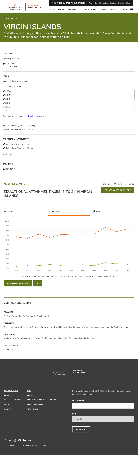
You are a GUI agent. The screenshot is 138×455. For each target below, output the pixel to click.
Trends (56, 211)
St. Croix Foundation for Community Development (26, 316)
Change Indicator (13, 184)
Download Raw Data (17, 283)
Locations (9, 18)
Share (129, 184)
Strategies (103, 2)
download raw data (36, 116)
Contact (30, 395)
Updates (7, 409)
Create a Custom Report (118, 190)
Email (118, 184)
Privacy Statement (35, 404)
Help (29, 391)
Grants (121, 2)
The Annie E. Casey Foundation (68, 3)
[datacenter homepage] (35, 7)
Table (10, 211)
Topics (113, 2)
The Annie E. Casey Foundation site (41, 400)
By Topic (73, 9)
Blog (128, 2)
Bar (98, 211)
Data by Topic (9, 395)
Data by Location (11, 391)
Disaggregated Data (94, 9)
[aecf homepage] (15, 7)
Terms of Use (32, 409)
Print (107, 184)
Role (74, 414)
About (114, 9)
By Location (57, 9)
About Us (93, 2)
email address (78, 401)
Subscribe (81, 429)
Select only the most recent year (15, 81)
